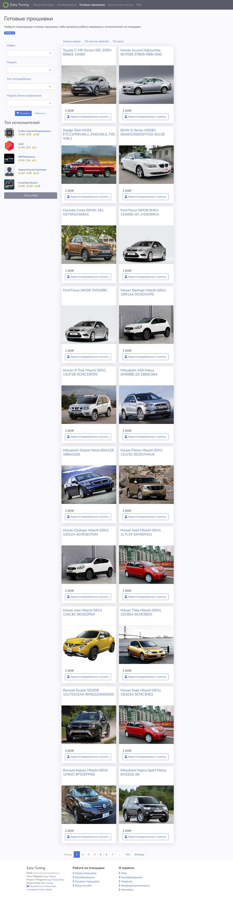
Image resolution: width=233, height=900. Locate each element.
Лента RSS (31, 195)
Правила (126, 881)
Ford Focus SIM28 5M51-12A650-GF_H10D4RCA (140, 212)
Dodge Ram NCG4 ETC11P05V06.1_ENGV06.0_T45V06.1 (89, 134)
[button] (227, 4)
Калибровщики (67, 5)
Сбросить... (40, 113)
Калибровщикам (131, 877)
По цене (118, 41)
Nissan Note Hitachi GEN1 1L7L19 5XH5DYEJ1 (140, 532)
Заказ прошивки (43, 5)
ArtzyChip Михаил (28, 182)
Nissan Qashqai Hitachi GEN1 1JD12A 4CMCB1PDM (86, 532)
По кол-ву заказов (97, 41)
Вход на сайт (83, 885)
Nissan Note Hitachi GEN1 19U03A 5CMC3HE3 (140, 692)
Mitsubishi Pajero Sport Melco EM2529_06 (143, 772)
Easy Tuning (19, 4)
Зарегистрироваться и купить (88, 117)
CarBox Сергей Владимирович (34, 131)
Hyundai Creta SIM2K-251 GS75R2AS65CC (83, 212)
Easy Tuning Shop (55, 879)
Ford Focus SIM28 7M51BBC (85, 290)
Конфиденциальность (135, 885)
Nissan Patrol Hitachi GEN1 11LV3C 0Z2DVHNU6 (141, 452)
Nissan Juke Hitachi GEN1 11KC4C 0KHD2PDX (82, 612)
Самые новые (72, 41)
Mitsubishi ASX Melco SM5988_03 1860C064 (138, 372)
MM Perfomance (26, 156)
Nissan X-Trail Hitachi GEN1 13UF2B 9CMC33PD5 (84, 372)
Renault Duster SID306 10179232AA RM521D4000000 (88, 692)
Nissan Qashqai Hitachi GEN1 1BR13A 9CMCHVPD (143, 292)
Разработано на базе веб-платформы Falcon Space (41, 888)
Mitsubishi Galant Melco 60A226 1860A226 (88, 452)
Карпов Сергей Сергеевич (32, 169)
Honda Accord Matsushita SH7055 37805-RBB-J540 (141, 52)
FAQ (139, 5)
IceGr (21, 144)
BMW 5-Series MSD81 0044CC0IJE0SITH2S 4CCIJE (142, 132)
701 (127, 854)
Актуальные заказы (120, 5)
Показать (23, 113)
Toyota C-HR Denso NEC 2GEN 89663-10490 (87, 52)
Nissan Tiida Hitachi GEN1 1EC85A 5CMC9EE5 (140, 612)
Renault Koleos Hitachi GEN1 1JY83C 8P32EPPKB (85, 772)
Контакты (127, 890)
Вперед (139, 854)
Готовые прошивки (92, 5)
